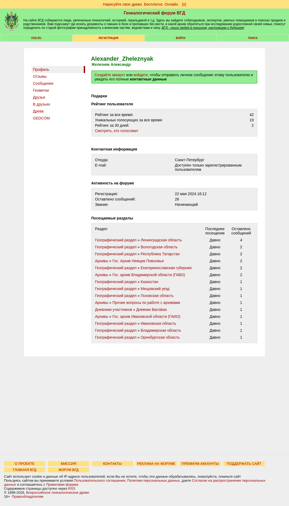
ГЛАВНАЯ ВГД (24, 470)
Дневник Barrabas (151, 309)
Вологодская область (159, 247)
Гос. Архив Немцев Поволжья (138, 261)
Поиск (252, 38)
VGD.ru (36, 38)
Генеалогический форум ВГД (154, 13)
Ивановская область (158, 323)
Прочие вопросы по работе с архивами (146, 302)
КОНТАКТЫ (112, 464)
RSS (71, 488)
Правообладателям (27, 497)
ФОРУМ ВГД (69, 470)
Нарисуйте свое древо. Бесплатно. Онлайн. (141, 4)
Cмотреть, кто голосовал (116, 131)
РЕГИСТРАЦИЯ (108, 38)
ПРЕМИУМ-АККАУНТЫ (200, 464)
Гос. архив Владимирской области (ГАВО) (148, 275)
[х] (184, 4)
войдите (141, 75)
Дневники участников (113, 309)
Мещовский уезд (155, 289)
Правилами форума (62, 484)
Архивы (101, 261)
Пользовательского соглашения (99, 480)
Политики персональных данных (153, 480)
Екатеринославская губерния (166, 268)
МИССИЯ (68, 464)
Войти (180, 38)
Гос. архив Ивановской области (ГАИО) (146, 316)
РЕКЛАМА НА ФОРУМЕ (156, 464)
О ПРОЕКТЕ (25, 464)
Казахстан (149, 282)
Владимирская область (161, 330)
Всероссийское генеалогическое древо (57, 492)
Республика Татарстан (160, 254)
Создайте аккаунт (109, 75)
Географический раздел (115, 240)
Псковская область (157, 295)
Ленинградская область (161, 240)
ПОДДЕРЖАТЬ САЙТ (244, 464)
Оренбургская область (160, 337)
